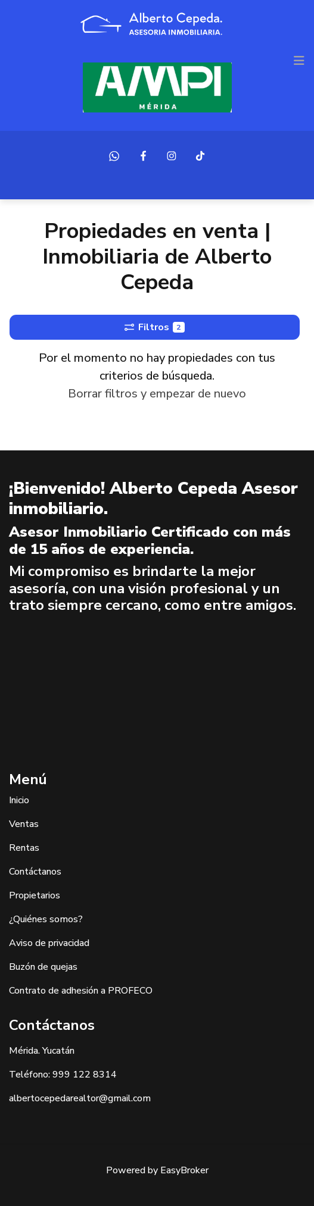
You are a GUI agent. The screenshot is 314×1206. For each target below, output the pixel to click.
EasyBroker (184, 1170)
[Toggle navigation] (299, 61)
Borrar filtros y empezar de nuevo (157, 394)
